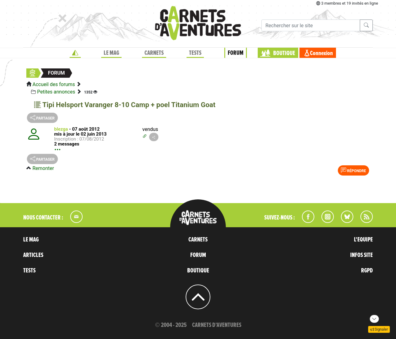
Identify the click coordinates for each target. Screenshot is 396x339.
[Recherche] (310, 25)
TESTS (195, 53)
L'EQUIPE (363, 240)
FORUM (235, 53)
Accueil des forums (53, 84)
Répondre (353, 170)
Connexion (321, 53)
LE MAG (111, 53)
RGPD (367, 270)
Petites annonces (56, 92)
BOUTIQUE (284, 53)
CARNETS (154, 53)
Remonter (43, 168)
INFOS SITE (361, 255)
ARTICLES (33, 255)
